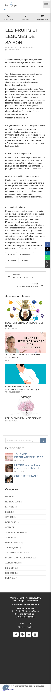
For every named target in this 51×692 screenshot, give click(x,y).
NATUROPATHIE (12, 542)
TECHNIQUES (11, 547)
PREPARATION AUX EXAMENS (19, 558)
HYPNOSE (10, 497)
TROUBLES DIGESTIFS (16, 552)
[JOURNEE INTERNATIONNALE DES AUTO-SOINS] (9, 457)
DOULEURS (10, 522)
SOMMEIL (9, 527)
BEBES (8, 512)
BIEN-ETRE (10, 568)
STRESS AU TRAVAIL (15, 532)
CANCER (9, 517)
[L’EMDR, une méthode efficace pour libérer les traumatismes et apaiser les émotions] (9, 468)
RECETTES (10, 573)
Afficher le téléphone (25, 617)
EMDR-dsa (10, 578)
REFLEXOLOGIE (13, 502)
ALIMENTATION (12, 563)
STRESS (9, 537)
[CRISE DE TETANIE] (9, 479)
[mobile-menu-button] (46, 4)
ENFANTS (9, 507)
